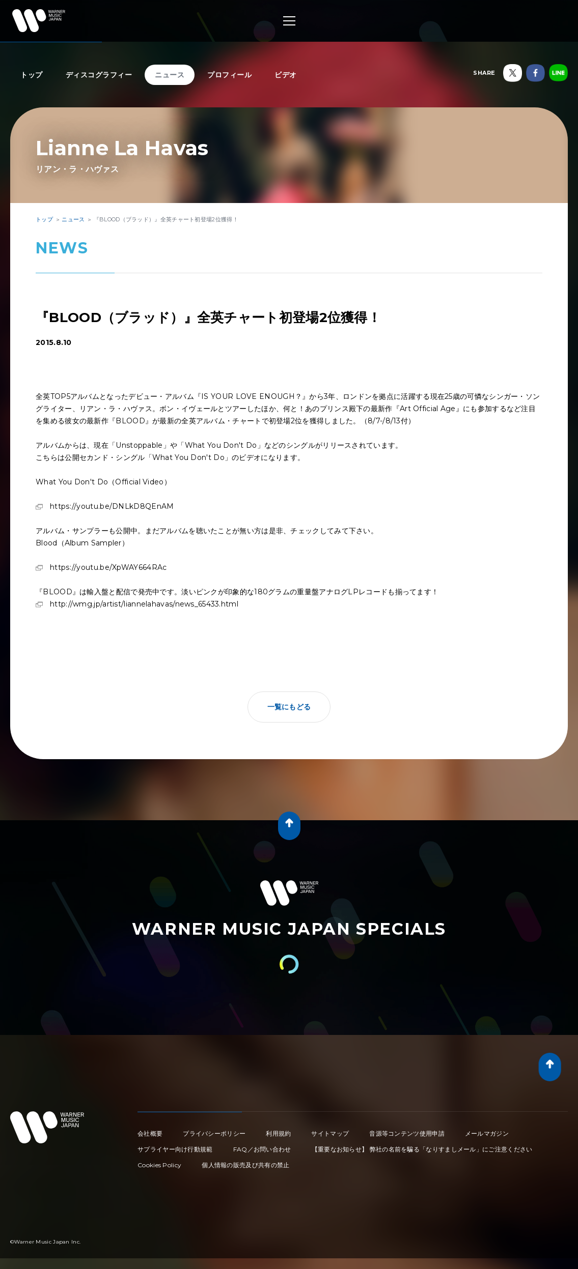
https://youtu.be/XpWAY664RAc (108, 567)
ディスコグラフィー (99, 74)
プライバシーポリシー (214, 1133)
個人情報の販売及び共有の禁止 (245, 1165)
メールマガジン (487, 1133)
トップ (31, 74)
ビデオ (285, 74)
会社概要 (149, 1133)
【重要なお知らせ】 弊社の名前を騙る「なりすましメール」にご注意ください (422, 1149)
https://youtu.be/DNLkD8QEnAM (112, 506)
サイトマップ (330, 1133)
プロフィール (229, 74)
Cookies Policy (159, 1165)
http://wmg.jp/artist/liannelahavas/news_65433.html (144, 604)
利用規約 (278, 1133)
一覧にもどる (289, 706)
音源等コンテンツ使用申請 (407, 1133)
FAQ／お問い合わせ (262, 1149)
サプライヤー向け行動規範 (175, 1149)
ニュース (169, 74)
